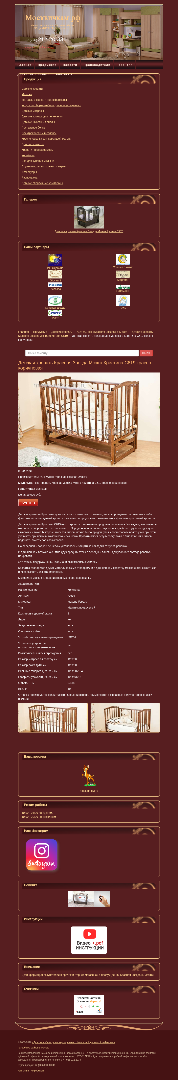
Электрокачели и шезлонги (39, 133)
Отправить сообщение (37, 47)
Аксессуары (29, 172)
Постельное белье (33, 127)
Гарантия (125, 64)
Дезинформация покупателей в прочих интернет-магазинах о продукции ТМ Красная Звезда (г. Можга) (88, 974)
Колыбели (28, 155)
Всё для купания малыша (38, 160)
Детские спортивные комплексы (42, 183)
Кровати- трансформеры (37, 149)
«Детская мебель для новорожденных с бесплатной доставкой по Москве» (73, 1042)
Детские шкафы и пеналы (38, 122)
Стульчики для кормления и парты (44, 166)
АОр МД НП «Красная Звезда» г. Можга (102, 331)
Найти (146, 353)
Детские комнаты (33, 144)
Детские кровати (32, 88)
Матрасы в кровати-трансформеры (44, 99)
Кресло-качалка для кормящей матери (46, 138)
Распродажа (29, 177)
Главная (24, 64)
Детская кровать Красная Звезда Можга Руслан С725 (89, 231)
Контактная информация (31, 1070)
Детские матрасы (33, 110)
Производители (97, 64)
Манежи (27, 94)
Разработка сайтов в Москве (33, 1047)
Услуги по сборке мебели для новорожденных (51, 105)
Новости (70, 64)
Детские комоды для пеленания (42, 116)
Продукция (47, 64)
